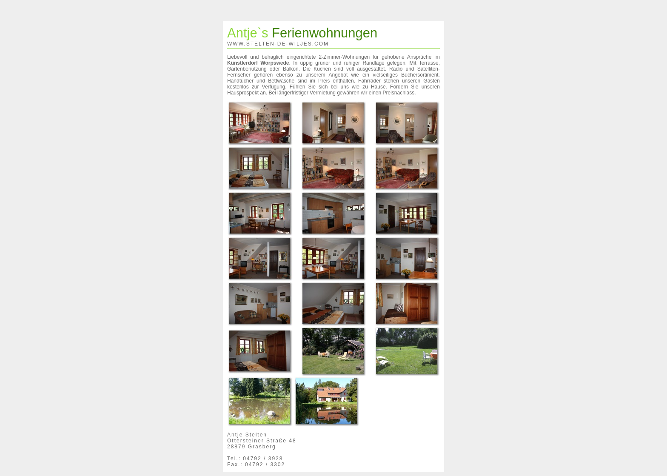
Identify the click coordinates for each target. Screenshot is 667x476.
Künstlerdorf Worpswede (258, 63)
